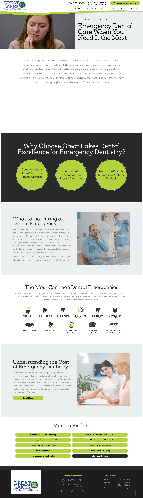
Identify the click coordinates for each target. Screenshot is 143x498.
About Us (78, 9)
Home (70, 9)
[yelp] (83, 485)
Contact (135, 9)
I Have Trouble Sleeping (71, 445)
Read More (28, 398)
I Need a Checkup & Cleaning (33, 434)
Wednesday (108, 479)
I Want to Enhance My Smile (71, 439)
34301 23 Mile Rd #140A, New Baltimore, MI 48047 (72, 480)
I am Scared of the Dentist (109, 445)
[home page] (14, 5)
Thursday (107, 482)
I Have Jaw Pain (33, 445)
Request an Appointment (125, 3)
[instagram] (67, 485)
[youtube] (72, 485)
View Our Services (71, 450)
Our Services (100, 9)
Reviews (125, 9)
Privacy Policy (73, 492)
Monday (107, 473)
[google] (77, 485)
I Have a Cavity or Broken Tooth (110, 434)
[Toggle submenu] (82, 9)
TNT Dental (99, 492)
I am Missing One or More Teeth (33, 439)
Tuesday (107, 476)
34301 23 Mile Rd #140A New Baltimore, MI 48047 (97, 3)
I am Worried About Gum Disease (71, 434)
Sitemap (65, 492)
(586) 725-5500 (75, 3)
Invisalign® (89, 9)
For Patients (113, 9)
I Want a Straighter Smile (110, 439)
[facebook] (61, 485)
